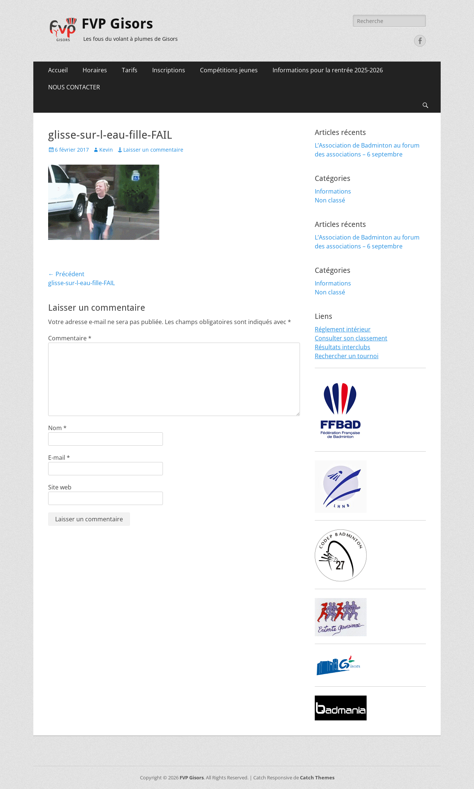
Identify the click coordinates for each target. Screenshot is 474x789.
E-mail (59, 457)
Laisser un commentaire (153, 149)
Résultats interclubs (342, 347)
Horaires (95, 70)
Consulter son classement (351, 338)
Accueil (58, 70)
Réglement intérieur (343, 329)
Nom (57, 428)
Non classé (330, 200)
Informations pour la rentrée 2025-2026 (328, 70)
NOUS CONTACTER (74, 87)
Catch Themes (317, 777)
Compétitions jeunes (229, 70)
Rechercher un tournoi (346, 356)
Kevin (106, 149)
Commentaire (69, 338)
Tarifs (129, 70)
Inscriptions (168, 70)
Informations (333, 191)
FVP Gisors (117, 24)
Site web (59, 487)
